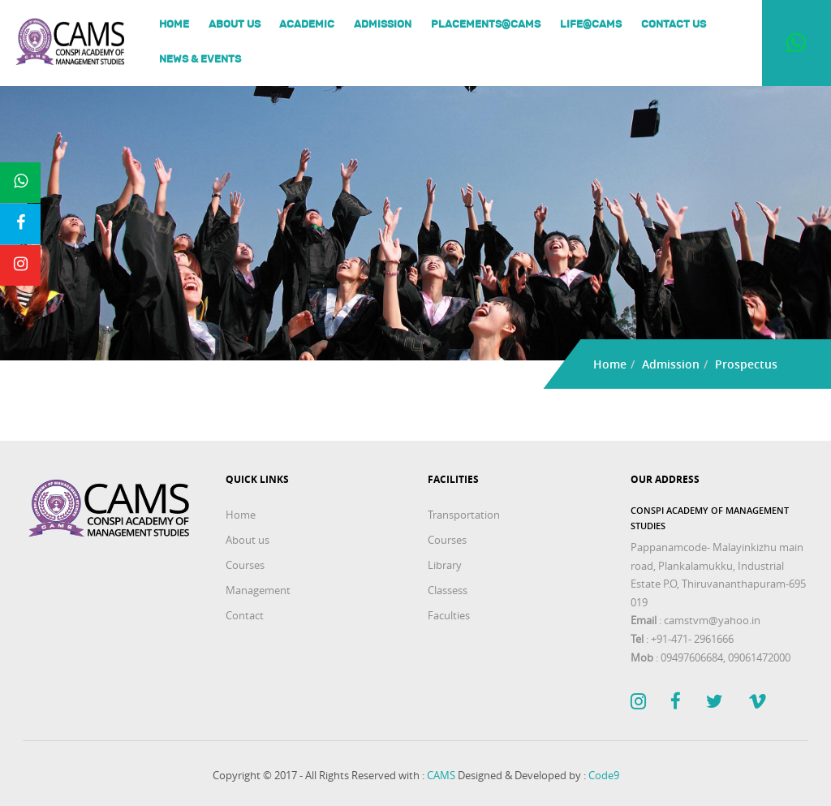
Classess (447, 590)
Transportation (464, 514)
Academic (306, 25)
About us (234, 25)
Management (258, 590)
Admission (382, 25)
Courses (245, 565)
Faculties (449, 615)
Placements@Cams (485, 25)
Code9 (603, 775)
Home (174, 25)
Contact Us (673, 25)
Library (445, 565)
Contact (245, 615)
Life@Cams (591, 25)
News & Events (200, 59)
